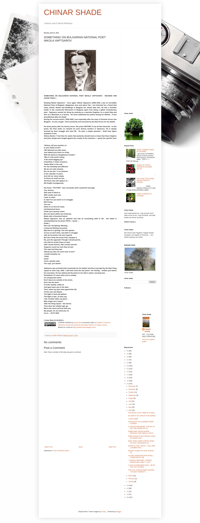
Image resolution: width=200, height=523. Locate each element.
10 (128, 494)
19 (128, 369)
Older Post (112, 447)
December (132, 386)
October (131, 392)
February (131, 479)
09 (128, 497)
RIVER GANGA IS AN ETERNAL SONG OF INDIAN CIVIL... (141, 437)
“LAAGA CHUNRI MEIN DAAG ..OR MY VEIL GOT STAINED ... (141, 466)
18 (128, 372)
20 (128, 366)
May (130, 407)
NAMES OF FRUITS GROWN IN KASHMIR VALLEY (144, 167)
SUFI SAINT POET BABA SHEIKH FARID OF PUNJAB (145, 180)
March (130, 476)
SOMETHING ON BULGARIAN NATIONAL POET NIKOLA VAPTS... (141, 432)
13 (128, 485)
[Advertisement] (80, 427)
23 (128, 357)
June (130, 404)
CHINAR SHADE (73, 12)
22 (128, 360)
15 (128, 381)
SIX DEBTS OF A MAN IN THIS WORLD (142, 416)
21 (128, 363)
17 (128, 375)
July (130, 401)
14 (128, 384)
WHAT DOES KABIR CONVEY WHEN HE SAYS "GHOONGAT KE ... (141, 442)
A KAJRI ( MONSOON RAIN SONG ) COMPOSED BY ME (140, 456)
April (130, 410)
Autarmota (77, 322)
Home (81, 447)
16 (128, 378)
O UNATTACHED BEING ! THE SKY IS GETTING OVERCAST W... (141, 427)
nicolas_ (104, 512)
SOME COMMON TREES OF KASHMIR (145, 150)
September (132, 395)
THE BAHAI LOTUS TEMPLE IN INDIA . (141, 413)
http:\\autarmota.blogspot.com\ (84, 327)
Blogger (118, 512)
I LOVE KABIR (133, 419)
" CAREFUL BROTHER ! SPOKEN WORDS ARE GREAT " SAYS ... (140, 461)
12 (128, 488)
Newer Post (48, 447)
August (131, 398)
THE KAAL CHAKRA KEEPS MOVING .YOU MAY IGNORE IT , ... (141, 471)
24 (128, 354)
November (132, 389)
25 (128, 351)
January (131, 481)
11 (128, 491)
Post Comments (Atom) (61, 451)
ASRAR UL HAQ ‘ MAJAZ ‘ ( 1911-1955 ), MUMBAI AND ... (141, 447)
